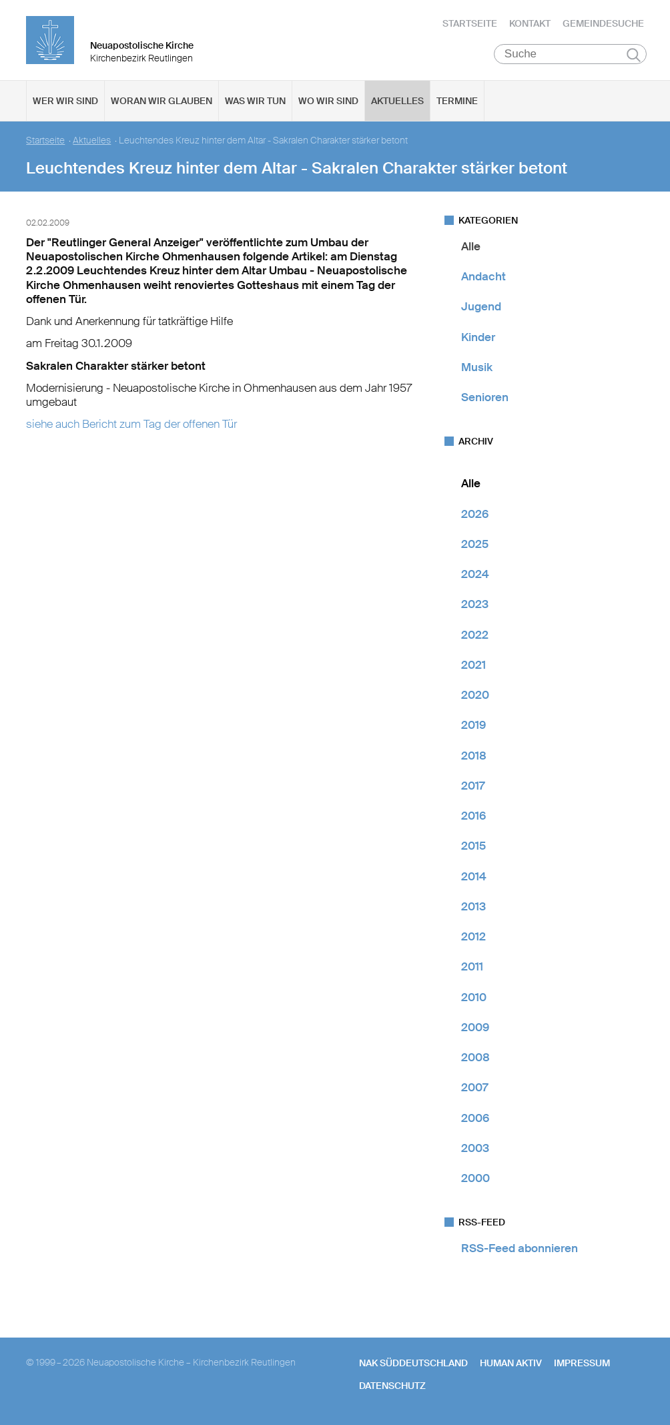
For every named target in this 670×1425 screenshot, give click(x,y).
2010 (473, 997)
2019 (473, 725)
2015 (473, 846)
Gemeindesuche (603, 23)
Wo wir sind (328, 101)
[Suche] (570, 54)
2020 (475, 694)
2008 (475, 1057)
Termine (457, 101)
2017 (472, 785)
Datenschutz (392, 1386)
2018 (473, 755)
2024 (475, 574)
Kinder (478, 337)
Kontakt (530, 23)
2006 (475, 1118)
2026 (474, 514)
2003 (475, 1148)
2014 (473, 876)
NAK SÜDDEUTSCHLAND (413, 1363)
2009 (475, 1027)
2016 (473, 815)
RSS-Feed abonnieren (519, 1248)
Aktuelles (397, 101)
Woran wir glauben (161, 101)
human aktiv (511, 1363)
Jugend (481, 307)
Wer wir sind (65, 101)
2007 (474, 1088)
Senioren (485, 397)
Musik (476, 367)
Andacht (483, 276)
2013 (473, 906)
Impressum (582, 1363)
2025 (474, 544)
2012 (473, 936)
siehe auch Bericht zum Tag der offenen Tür (131, 424)
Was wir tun (255, 101)
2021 (473, 664)
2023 (474, 604)
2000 (475, 1178)
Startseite (469, 23)
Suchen (634, 54)
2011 (472, 967)
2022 (474, 634)
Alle (470, 246)
